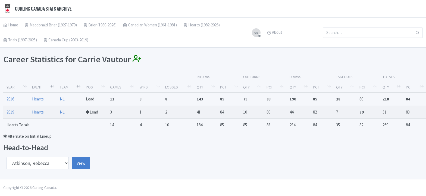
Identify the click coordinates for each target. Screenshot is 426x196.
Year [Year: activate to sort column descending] (11, 87)
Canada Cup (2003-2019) (65, 39)
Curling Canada (44, 187)
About (274, 32)
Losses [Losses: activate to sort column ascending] (171, 87)
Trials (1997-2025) (20, 39)
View (81, 163)
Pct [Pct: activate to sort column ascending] (223, 87)
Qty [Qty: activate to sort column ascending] (200, 87)
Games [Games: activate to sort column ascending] (115, 87)
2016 (10, 99)
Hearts (38, 99)
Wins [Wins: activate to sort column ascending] (144, 87)
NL (62, 99)
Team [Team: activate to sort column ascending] (64, 87)
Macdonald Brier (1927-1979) (51, 24)
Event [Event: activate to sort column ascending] (37, 87)
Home (10, 24)
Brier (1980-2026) (100, 24)
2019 (10, 112)
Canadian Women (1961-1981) (150, 24)
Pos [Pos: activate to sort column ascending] (89, 87)
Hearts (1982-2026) (201, 24)
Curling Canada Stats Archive (37, 8)
